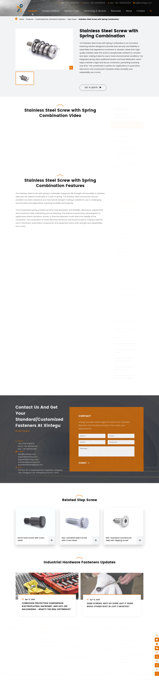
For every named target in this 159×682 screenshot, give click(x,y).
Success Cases (71, 11)
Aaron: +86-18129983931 (94, 2)
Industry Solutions (50, 11)
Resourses (116, 11)
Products (32, 11)
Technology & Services (95, 11)
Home (21, 19)
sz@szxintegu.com (143, 2)
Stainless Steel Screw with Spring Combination (99, 19)
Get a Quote (93, 87)
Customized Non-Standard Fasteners (50, 19)
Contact (141, 11)
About (129, 11)
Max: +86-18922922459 (120, 2)
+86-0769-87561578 (69, 2)
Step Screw (72, 19)
